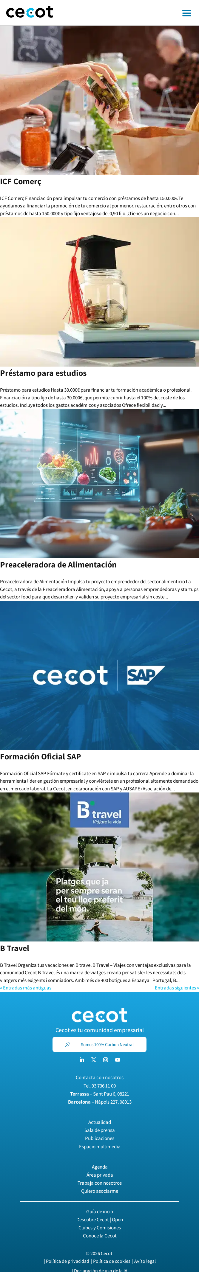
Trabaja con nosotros (100, 1183)
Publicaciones (99, 1138)
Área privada (100, 1175)
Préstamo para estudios (43, 372)
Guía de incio (99, 1211)
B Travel (14, 947)
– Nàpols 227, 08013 (100, 1102)
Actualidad (99, 1122)
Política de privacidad (67, 1261)
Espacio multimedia (100, 1146)
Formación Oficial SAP (40, 756)
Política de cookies (111, 1261)
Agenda (100, 1167)
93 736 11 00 (104, 1085)
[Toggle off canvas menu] (129, 12)
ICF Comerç (20, 181)
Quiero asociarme (99, 1191)
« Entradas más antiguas (25, 987)
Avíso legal (145, 1261)
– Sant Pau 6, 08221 (99, 1093)
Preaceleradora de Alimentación (58, 564)
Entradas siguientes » (177, 987)
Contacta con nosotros (100, 1077)
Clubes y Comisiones (99, 1227)
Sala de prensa (99, 1130)
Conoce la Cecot (100, 1235)
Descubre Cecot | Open (99, 1219)
